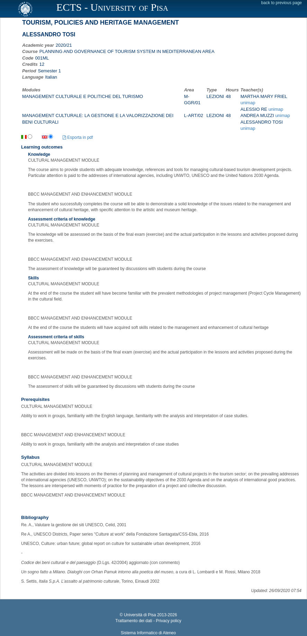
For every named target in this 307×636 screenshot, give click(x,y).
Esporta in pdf (78, 137)
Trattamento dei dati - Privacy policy (148, 620)
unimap (248, 102)
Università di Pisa (140, 614)
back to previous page (281, 2)
